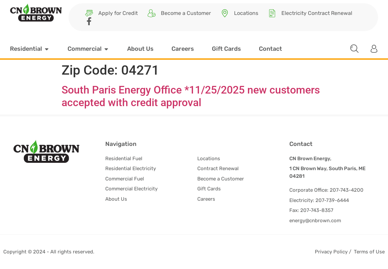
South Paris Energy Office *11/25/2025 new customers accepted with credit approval (191, 96)
